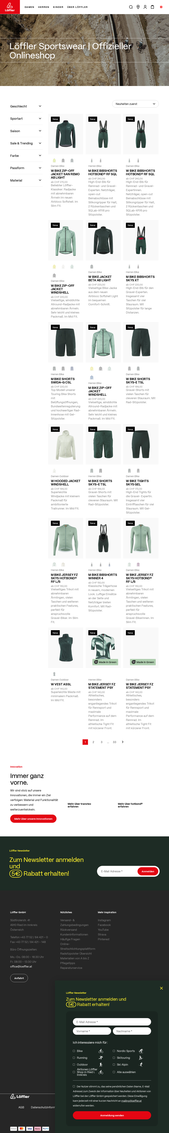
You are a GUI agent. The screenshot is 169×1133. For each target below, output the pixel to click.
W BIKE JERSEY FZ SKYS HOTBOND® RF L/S (139, 578)
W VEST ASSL (61, 684)
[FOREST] (72, 160)
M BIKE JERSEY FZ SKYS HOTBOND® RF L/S (64, 578)
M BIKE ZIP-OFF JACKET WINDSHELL (99, 391)
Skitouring (130, 1057)
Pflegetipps (67, 963)
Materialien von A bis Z (74, 958)
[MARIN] (91, 377)
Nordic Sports (130, 1051)
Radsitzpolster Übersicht (76, 953)
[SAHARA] (63, 564)
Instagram (104, 920)
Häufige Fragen (70, 939)
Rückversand (68, 929)
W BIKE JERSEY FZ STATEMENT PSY (139, 685)
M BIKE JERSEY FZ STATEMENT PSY (101, 685)
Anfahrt (19, 978)
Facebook (104, 925)
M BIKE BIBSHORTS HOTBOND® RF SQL (102, 172)
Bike (90, 1051)
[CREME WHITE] (63, 266)
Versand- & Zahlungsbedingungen (74, 922)
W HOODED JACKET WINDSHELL (66, 482)
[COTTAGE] (72, 266)
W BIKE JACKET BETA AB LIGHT (100, 278)
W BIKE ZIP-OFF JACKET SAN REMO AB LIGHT (65, 174)
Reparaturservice (71, 968)
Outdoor (90, 1064)
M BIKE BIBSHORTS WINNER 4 (102, 576)
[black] (63, 160)
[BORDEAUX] (138, 564)
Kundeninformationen (74, 934)
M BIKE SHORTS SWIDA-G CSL (63, 380)
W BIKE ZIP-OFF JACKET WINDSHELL (62, 289)
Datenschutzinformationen (48, 1107)
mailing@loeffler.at (131, 1101)
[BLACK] (129, 368)
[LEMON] (54, 266)
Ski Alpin (130, 1064)
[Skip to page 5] (108, 742)
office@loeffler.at (21, 966)
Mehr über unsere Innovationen (33, 819)
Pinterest (103, 939)
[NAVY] (72, 368)
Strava (102, 934)
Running (90, 1057)
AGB (21, 1107)
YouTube (103, 929)
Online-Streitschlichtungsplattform (77, 946)
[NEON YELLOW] (54, 160)
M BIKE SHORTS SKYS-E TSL (100, 482)
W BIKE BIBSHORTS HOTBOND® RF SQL (140, 172)
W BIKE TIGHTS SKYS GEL (137, 482)
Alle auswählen (126, 1072)
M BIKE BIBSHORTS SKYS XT (140, 278)
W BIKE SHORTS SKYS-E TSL (138, 380)
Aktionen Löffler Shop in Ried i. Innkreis (90, 1072)
